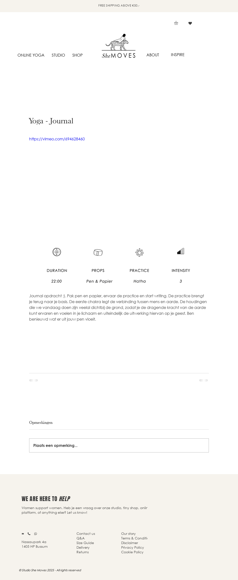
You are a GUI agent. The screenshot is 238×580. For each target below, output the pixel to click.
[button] (178, 23)
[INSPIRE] (177, 55)
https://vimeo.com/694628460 (57, 138)
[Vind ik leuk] (190, 23)
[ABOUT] (152, 55)
